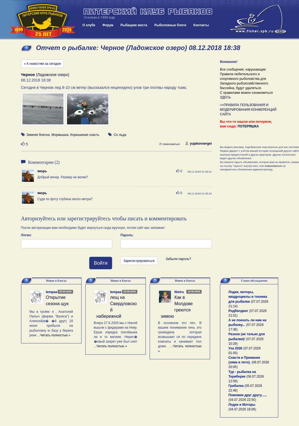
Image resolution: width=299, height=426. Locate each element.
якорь (42, 171)
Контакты (201, 25)
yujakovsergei (198, 143)
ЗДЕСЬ (225, 97)
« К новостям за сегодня (42, 64)
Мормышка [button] (59, 135)
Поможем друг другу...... (247, 395)
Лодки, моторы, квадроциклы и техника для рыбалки (247, 296)
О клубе (88, 25)
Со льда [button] (120, 135)
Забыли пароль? (178, 259)
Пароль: (127, 235)
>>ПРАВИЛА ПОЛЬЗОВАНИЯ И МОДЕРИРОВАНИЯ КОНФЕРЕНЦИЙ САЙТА (248, 109)
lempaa (51, 292)
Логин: (26, 235)
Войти (101, 263)
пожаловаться (169, 143)
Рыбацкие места (133, 25)
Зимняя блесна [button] (38, 135)
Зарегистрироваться (138, 261)
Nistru (179, 292)
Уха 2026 (235, 348)
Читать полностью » (55, 335)
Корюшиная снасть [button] (84, 135)
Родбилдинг (238, 311)
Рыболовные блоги (170, 25)
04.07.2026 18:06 (242, 409)
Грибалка (235, 386)
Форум (107, 25)
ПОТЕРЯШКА (248, 126)
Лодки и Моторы (241, 405)
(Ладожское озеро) (45, 74)
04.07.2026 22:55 (242, 400)
